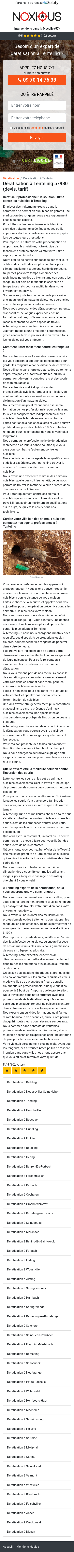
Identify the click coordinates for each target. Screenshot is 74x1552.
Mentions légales (28, 1546)
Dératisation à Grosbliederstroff (27, 1204)
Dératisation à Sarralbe (22, 1438)
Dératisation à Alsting (21, 1279)
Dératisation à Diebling (22, 1082)
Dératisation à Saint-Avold (24, 1466)
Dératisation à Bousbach (23, 1119)
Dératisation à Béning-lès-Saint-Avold (31, 1241)
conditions (37, 127)
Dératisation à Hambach (23, 1297)
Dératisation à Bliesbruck (23, 1494)
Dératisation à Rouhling (22, 1148)
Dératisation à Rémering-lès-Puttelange (32, 1316)
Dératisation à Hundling (22, 1129)
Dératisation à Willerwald (23, 1391)
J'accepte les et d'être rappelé (39, 127)
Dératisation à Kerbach (22, 1185)
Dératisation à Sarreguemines (26, 1288)
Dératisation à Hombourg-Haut (27, 1400)
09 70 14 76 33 (37, 80)
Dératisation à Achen (20, 1513)
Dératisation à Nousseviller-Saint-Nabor (33, 1091)
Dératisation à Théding (22, 1101)
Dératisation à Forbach (22, 1251)
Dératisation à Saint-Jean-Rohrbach (30, 1335)
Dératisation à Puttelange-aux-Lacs (30, 1213)
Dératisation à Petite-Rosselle (26, 1382)
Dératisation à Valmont (22, 1475)
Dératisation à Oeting (21, 1157)
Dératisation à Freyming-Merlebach (30, 1344)
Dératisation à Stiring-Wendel (26, 1307)
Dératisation (11, 178)
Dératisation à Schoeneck (23, 1363)
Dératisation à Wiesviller (23, 1485)
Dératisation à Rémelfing (23, 1354)
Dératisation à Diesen (21, 1531)
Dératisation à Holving (21, 1429)
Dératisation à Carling (21, 1457)
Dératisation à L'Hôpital (22, 1447)
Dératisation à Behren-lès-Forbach (29, 1166)
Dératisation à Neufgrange (24, 1372)
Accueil (8, 1546)
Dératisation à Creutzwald (24, 1522)
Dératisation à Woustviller (24, 1269)
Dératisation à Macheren (23, 1410)
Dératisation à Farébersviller (25, 1176)
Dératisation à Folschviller (24, 1503)
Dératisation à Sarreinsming (25, 1419)
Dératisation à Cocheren (23, 1194)
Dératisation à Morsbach (23, 1232)
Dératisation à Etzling (21, 1260)
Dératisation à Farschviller (24, 1110)
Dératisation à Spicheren (23, 1325)
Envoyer (37, 137)
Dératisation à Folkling (21, 1138)
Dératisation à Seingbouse (24, 1223)
